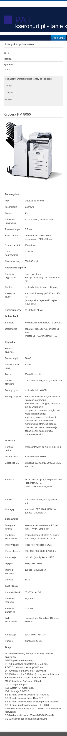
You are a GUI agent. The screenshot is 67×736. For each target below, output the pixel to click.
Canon (7, 69)
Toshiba (7, 59)
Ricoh (6, 53)
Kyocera (8, 64)
